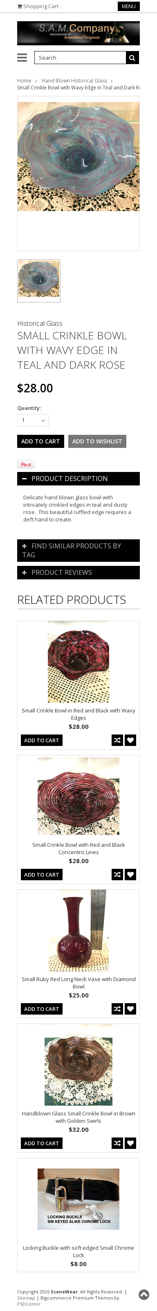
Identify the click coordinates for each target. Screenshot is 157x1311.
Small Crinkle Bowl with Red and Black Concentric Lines (78, 848)
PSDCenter (29, 1304)
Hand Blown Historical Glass (74, 80)
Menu (129, 6)
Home (24, 80)
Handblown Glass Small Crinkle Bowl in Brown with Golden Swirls (78, 1117)
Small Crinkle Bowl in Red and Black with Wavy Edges (78, 714)
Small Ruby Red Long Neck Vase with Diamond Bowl (79, 982)
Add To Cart (41, 740)
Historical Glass (40, 323)
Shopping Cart (40, 6)
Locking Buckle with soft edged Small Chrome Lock (78, 1251)
